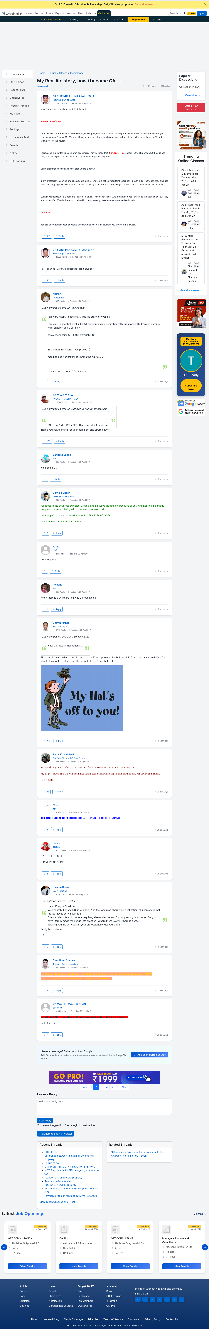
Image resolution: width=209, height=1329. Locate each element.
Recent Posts (15, 89)
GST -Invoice (51, 1152)
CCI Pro (119, 19)
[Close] (205, 4)
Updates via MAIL (17, 137)
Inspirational (42, 86)
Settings (12, 129)
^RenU (56, 805)
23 (46, 791)
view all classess (192, 290)
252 (46, 441)
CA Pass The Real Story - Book (129, 1155)
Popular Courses (50, 19)
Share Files (55, 1296)
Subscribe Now (191, 386)
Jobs (156, 19)
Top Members (85, 1300)
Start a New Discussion (191, 107)
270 (46, 741)
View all (200, 1213)
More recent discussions (54, 1201)
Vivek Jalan (138, 19)
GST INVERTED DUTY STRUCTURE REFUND (69, 1166)
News (52, 1286)
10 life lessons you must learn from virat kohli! (137, 1152)
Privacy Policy (153, 1319)
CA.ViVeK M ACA (63, 395)
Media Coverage (73, 1319)
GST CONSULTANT (173, 1238)
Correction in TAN (189, 86)
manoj (56, 843)
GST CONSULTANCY (71, 1238)
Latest (23, 1213)
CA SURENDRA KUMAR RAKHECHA (73, 96)
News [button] (29, 13)
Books (104, 19)
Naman (57, 293)
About (34, 1319)
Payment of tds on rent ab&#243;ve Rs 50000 (70, 1195)
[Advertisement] (104, 45)
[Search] (175, 13)
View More (193, 95)
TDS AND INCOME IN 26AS (60, 1184)
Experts (53, 1291)
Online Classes (191, 158)
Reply (59, 236)
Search (11, 145)
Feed (80, 1291)
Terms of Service (113, 1319)
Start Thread (14, 81)
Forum (23, 1291)
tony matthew (61, 887)
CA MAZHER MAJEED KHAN (69, 1003)
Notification (55, 1300)
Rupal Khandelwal (63, 754)
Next (124, 1087)
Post (72, 1201)
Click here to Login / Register (55, 1133)
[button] (183, 13)
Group (111, 1300)
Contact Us (172, 1319)
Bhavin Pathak (61, 622)
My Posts (12, 113)
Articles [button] (39, 13)
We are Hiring (51, 1319)
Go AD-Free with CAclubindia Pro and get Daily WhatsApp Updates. (102, 4)
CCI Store (104, 13)
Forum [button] (49, 13)
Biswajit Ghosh (61, 492)
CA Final (116, 1238)
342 (47, 236)
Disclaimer (134, 1319)
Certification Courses (61, 1305)
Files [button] (80, 13)
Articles (24, 1286)
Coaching (89, 19)
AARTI (56, 546)
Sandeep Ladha (62, 454)
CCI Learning (15, 161)
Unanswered (14, 97)
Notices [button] (70, 13)
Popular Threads (17, 105)
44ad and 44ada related (58, 1181)
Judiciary (25, 1300)
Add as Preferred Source (149, 1054)
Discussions (14, 74)
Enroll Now (196, 192)
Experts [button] (59, 13)
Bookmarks (84, 1296)
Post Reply (45, 1120)
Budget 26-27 (86, 1286)
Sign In (201, 13)
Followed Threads (17, 121)
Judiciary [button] (90, 13)
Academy (71, 19)
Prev (84, 1087)
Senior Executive (18, 1238)
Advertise (93, 1319)
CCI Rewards (85, 1305)
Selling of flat (51, 1162)
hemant (57, 584)
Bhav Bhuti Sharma (64, 960)
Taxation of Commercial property (63, 1177)
